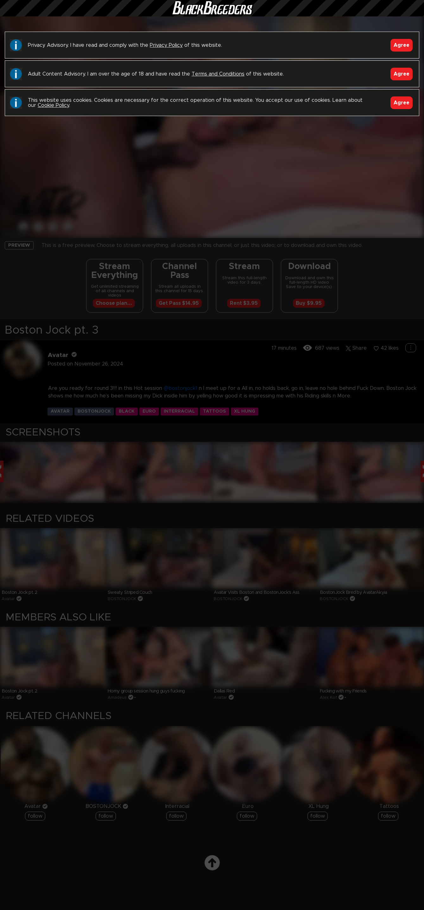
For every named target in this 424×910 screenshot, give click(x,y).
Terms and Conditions (218, 74)
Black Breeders (212, 14)
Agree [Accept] (401, 45)
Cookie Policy (53, 105)
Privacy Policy (166, 45)
